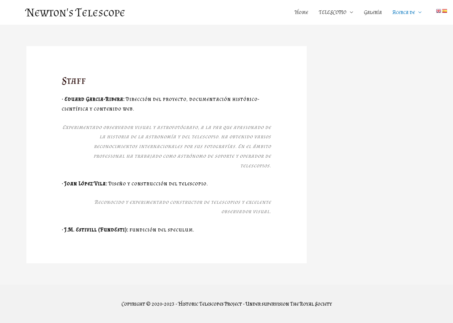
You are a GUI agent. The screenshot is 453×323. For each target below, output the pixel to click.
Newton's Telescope (75, 12)
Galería (373, 12)
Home (301, 12)
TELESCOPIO (333, 12)
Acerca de (404, 12)
